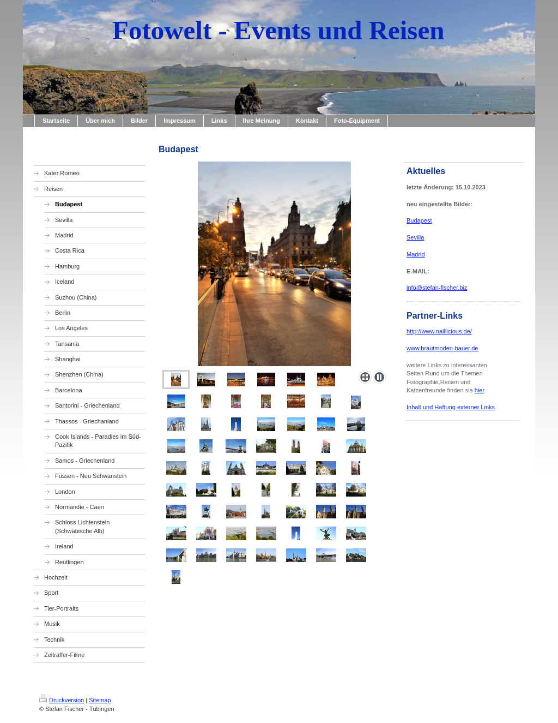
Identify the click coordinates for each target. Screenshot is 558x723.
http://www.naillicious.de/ (439, 331)
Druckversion (61, 700)
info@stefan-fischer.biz (437, 287)
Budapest (419, 220)
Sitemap (100, 700)
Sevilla (415, 237)
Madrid (416, 254)
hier (479, 390)
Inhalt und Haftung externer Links (451, 407)
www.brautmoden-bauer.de (442, 348)
